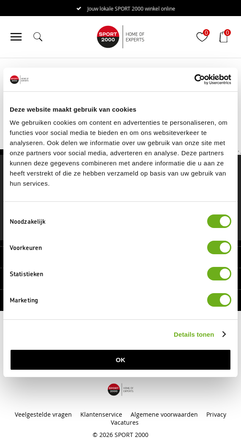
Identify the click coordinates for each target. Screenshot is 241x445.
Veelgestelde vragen (43, 414)
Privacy (216, 414)
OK (121, 359)
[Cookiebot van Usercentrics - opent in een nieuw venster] (194, 79)
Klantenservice (101, 414)
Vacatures (125, 422)
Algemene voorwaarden (164, 414)
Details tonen (194, 334)
